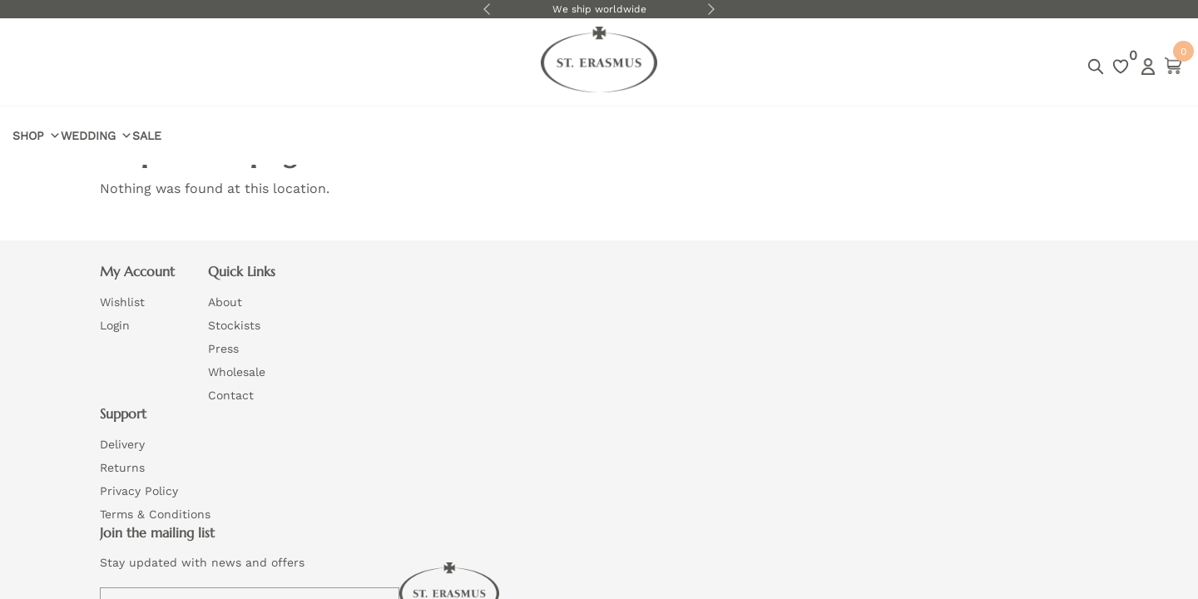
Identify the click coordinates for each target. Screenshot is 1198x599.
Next (711, 9)
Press (334, 357)
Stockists (345, 333)
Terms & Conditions (577, 380)
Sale (267, 65)
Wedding (200, 66)
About (336, 310)
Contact (342, 403)
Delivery (544, 310)
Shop (124, 66)
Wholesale (348, 380)
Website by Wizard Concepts (650, 442)
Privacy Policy (561, 357)
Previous (486, 9)
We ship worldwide (599, 9)
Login (1060, 66)
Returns (544, 333)
